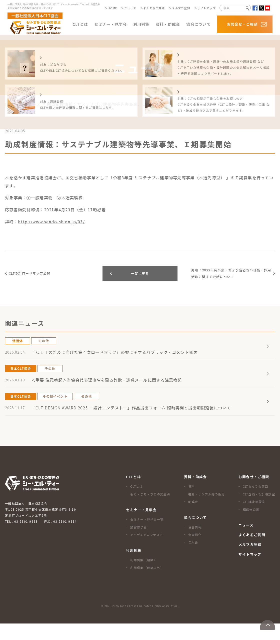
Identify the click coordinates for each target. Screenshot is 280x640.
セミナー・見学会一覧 (147, 536)
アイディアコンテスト (146, 551)
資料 (191, 503)
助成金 (193, 518)
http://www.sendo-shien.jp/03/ (51, 222)
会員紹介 (195, 551)
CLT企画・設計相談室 (259, 510)
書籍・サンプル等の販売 (206, 510)
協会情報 (195, 543)
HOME (112, 8)
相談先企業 (251, 526)
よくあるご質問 (154, 8)
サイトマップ (206, 8)
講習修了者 (138, 543)
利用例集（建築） (143, 576)
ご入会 (193, 558)
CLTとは (136, 503)
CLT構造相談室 (254, 518)
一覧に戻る (140, 277)
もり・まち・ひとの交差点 (150, 510)
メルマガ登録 (181, 8)
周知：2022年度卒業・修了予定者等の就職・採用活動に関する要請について (229, 277)
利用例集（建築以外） (147, 584)
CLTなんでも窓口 (255, 503)
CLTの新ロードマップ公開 (35, 277)
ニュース (130, 8)
